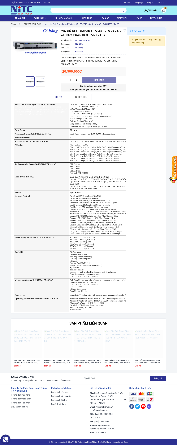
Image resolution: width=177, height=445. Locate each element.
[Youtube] (143, 406)
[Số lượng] (70, 80)
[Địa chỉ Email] (115, 378)
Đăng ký (150, 3)
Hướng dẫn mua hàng (20, 395)
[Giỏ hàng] (163, 10)
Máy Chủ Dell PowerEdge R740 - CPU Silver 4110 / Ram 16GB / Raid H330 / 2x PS (148, 361)
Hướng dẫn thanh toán (21, 399)
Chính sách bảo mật (59, 392)
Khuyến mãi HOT (138, 31)
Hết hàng (99, 80)
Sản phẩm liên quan (88, 323)
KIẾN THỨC (88, 18)
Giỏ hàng (161, 3)
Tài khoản (150, 10)
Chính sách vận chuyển (60, 396)
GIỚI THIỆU (122, 18)
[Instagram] (149, 406)
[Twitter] (137, 406)
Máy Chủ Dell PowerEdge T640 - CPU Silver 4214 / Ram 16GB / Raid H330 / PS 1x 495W (118, 361)
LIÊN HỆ (138, 18)
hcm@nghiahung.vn (98, 410)
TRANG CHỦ (20, 18)
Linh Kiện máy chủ (64, 18)
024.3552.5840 (107, 414)
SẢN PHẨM (40, 18)
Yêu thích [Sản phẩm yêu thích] (46, 3)
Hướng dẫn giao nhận (20, 403)
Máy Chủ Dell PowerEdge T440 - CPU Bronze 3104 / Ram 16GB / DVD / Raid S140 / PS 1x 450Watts (87, 361)
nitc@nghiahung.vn (104, 407)
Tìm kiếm (127, 3)
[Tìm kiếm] (122, 10)
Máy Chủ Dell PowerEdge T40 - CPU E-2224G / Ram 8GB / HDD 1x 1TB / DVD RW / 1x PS (57, 361)
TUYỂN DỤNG (156, 18)
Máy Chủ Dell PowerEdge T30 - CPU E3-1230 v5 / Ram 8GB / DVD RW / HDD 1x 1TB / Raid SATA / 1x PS (27, 361)
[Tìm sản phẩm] (84, 10)
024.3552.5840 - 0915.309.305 (26, 2)
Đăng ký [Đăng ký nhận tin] (158, 378)
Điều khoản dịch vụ (19, 407)
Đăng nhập (139, 3)
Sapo (126, 442)
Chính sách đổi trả (58, 400)
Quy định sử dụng (58, 404)
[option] (35, 46)
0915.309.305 (96, 417)
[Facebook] (131, 406)
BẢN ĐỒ (105, 18)
